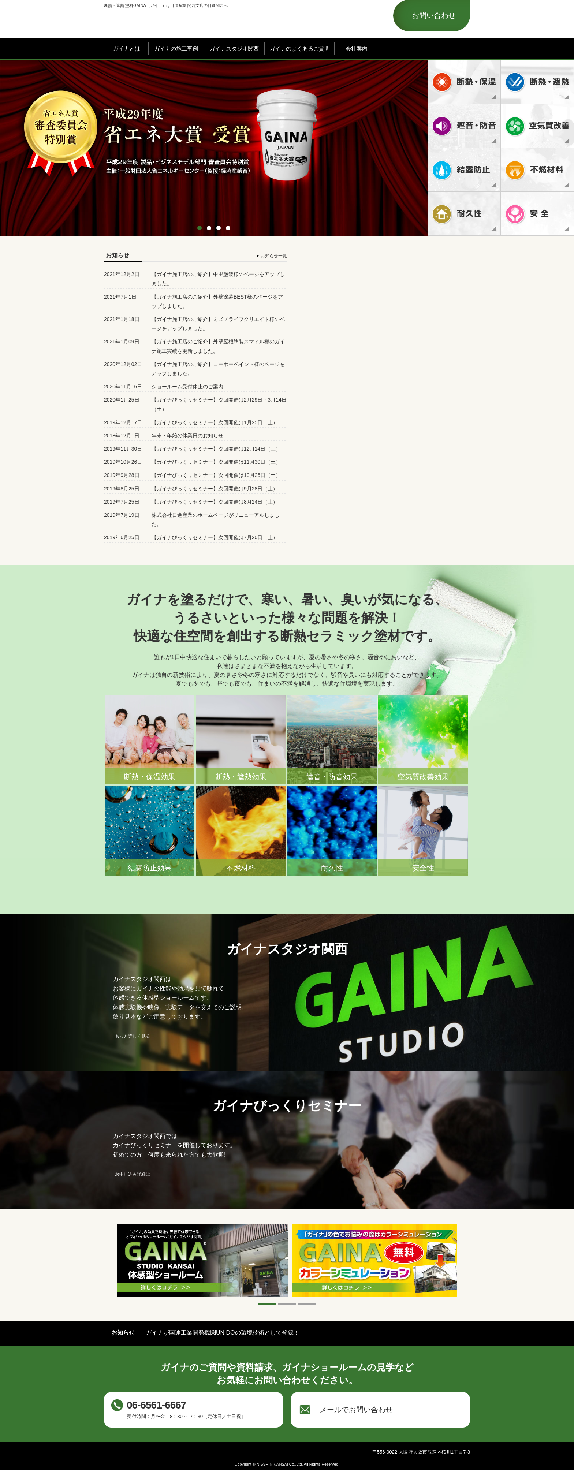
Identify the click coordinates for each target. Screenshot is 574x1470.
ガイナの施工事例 (176, 48)
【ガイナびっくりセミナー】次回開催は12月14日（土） (216, 449)
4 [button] (228, 228)
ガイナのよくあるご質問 (299, 48)
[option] (287, 148)
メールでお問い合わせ (356, 1410)
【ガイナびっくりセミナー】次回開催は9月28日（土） (215, 489)
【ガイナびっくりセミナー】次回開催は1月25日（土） (215, 422)
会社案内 (357, 48)
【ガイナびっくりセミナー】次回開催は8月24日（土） (215, 502)
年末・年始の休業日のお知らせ (187, 436)
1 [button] (199, 228)
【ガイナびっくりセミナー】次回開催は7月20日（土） (215, 537)
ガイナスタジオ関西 (234, 48)
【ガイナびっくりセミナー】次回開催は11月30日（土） (216, 462)
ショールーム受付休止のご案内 (187, 386)
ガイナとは (126, 48)
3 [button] (218, 228)
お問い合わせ (434, 15)
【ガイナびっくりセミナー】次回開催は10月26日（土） (216, 475)
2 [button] (209, 228)
